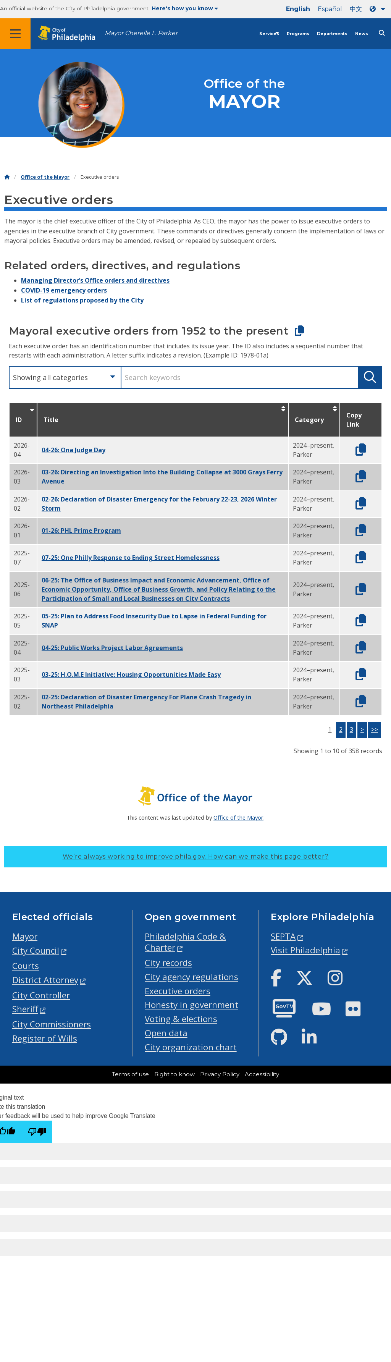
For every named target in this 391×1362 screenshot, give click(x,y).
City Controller (41, 995)
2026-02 (22, 504)
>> (374, 729)
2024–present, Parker (313, 450)
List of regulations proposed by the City (82, 300)
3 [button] (351, 729)
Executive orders (177, 991)
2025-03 (22, 674)
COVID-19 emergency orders (64, 290)
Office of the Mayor (45, 177)
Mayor (24, 936)
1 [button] (329, 729)
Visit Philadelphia (305, 950)
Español (330, 9)
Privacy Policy (219, 1074)
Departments (332, 33)
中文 (356, 9)
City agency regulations (191, 977)
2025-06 (22, 589)
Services (269, 33)
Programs (298, 33)
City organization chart (191, 1047)
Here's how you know (185, 8)
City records (168, 963)
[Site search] (382, 33)
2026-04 (22, 450)
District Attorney (45, 980)
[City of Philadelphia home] (70, 34)
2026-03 (22, 476)
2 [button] (341, 729)
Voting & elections (181, 1019)
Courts (25, 966)
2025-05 (22, 620)
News (361, 33)
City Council (35, 950)
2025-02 (22, 701)
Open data (166, 1033)
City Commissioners (51, 1024)
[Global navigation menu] (15, 33)
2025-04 (22, 648)
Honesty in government (191, 1005)
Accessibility (262, 1074)
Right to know (174, 1074)
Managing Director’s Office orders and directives (95, 280)
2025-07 (22, 557)
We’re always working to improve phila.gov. (196, 856)
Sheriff (25, 1009)
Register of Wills (44, 1038)
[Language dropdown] (379, 9)
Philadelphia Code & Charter (185, 941)
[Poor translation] (37, 1132)
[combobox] (65, 377)
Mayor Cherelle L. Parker (141, 33)
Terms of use (130, 1074)
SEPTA (283, 936)
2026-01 (22, 530)
